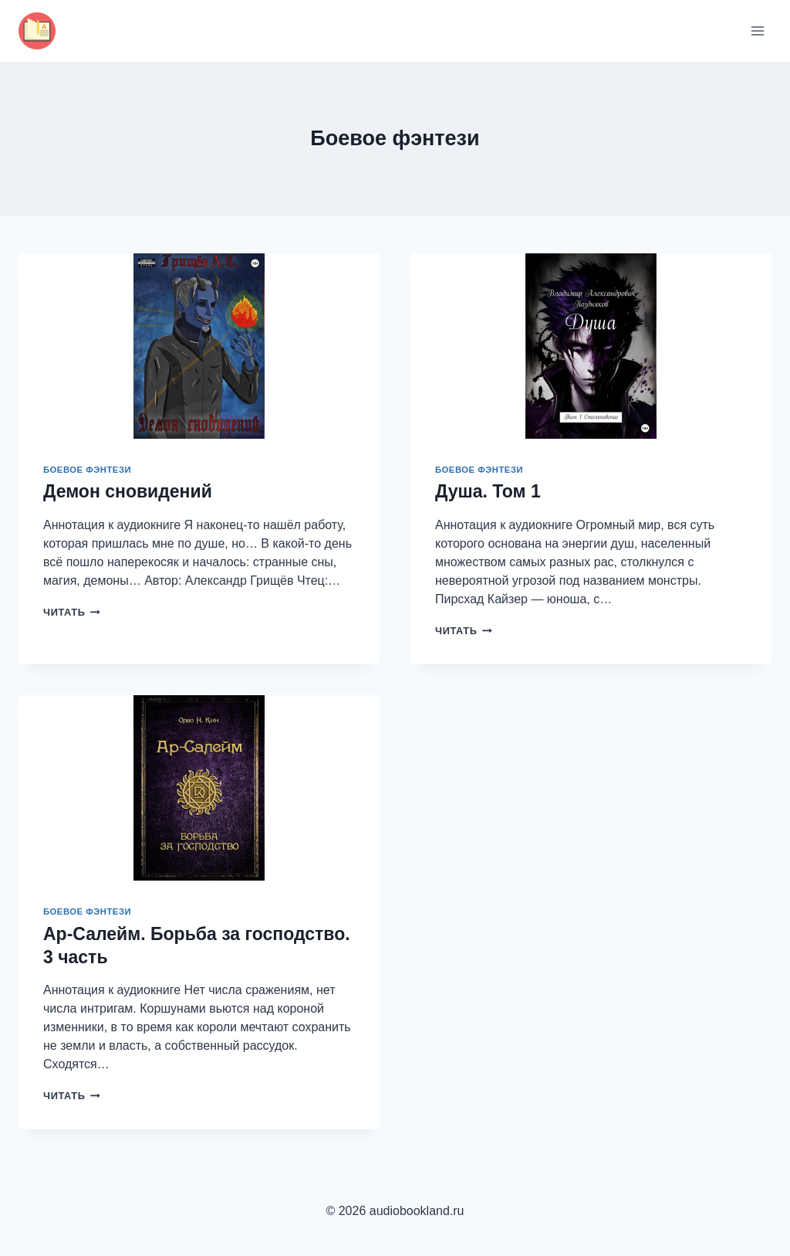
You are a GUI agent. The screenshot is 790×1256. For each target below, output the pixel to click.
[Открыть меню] (757, 30)
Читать (71, 612)
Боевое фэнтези (87, 469)
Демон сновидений (127, 491)
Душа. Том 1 (488, 491)
